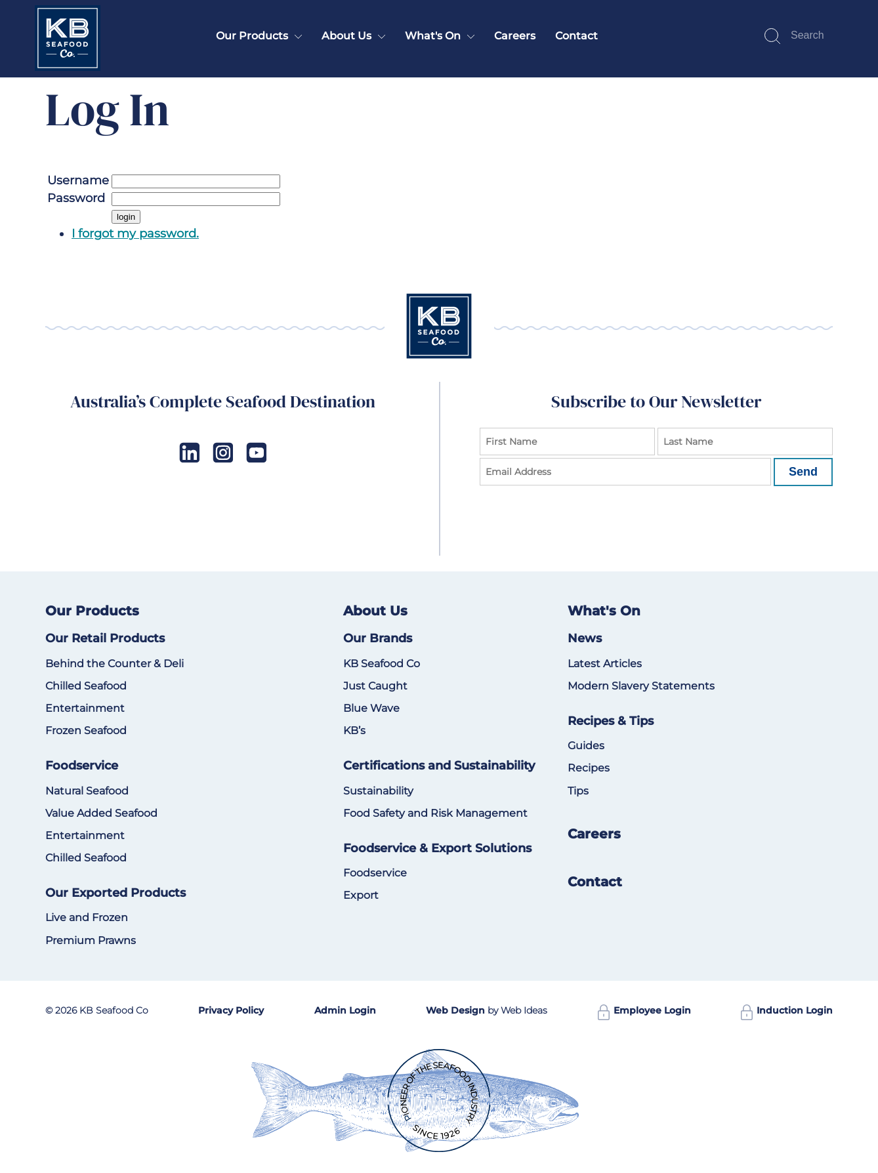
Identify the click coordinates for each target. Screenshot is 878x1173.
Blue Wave (371, 708)
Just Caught (375, 686)
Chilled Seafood (86, 686)
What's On (433, 36)
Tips (578, 791)
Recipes (589, 768)
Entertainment (85, 708)
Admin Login (345, 1010)
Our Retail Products (105, 638)
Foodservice (81, 765)
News (585, 638)
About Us (346, 36)
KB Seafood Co (381, 663)
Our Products (252, 36)
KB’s (354, 730)
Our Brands (377, 638)
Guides (586, 745)
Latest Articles (605, 663)
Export (361, 895)
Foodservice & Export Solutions (437, 848)
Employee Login (644, 1010)
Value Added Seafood (101, 813)
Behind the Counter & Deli (114, 663)
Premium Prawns (90, 940)
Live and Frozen (86, 917)
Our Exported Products (115, 893)
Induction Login (787, 1010)
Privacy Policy (231, 1010)
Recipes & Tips (611, 721)
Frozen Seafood (86, 730)
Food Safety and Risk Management (435, 813)
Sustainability (378, 791)
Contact (576, 36)
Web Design (455, 1010)
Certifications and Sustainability (439, 765)
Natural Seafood (87, 791)
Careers (514, 36)
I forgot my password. (135, 233)
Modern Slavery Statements (641, 686)
